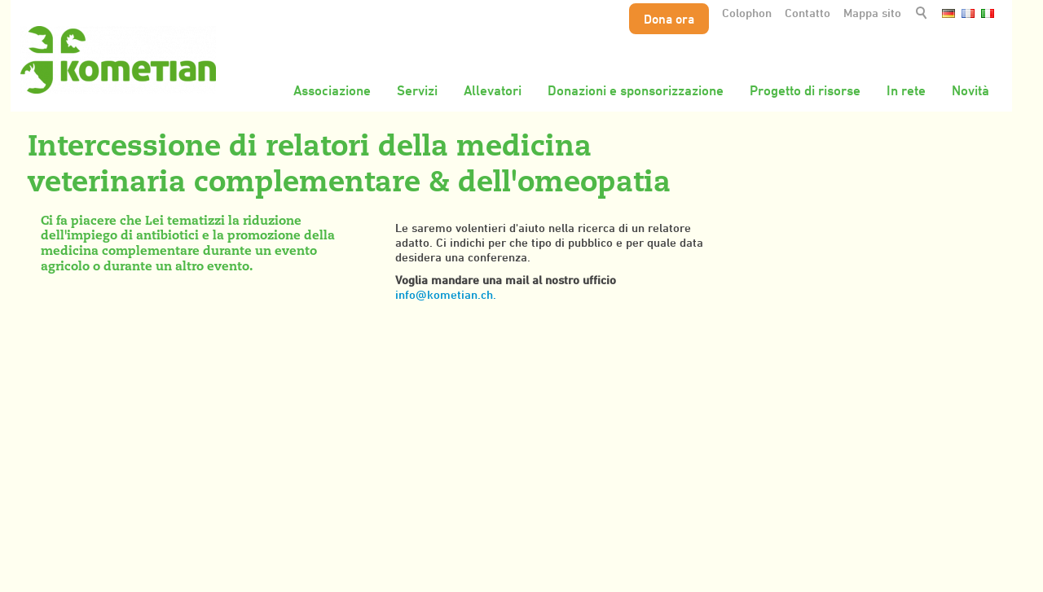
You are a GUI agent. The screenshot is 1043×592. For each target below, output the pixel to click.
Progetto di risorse (805, 90)
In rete (906, 90)
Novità (970, 90)
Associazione (332, 90)
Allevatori (493, 90)
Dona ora (669, 18)
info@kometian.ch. (445, 294)
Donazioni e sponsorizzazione (636, 90)
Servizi (417, 90)
